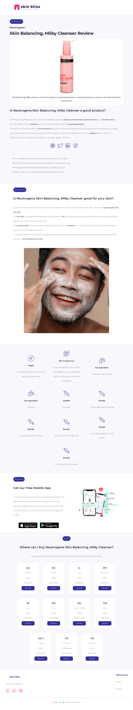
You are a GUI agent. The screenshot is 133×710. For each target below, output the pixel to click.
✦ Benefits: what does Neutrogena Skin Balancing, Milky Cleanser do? (41, 163)
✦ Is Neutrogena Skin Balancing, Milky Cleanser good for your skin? (40, 158)
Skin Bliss (15, 677)
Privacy (119, 689)
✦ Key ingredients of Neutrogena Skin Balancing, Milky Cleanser (39, 167)
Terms (118, 682)
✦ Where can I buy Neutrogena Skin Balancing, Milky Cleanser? (38, 172)
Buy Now (28, 588)
